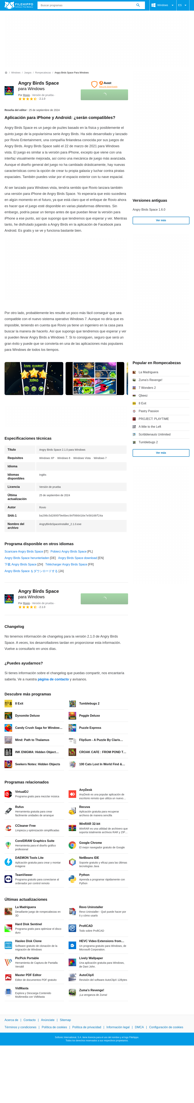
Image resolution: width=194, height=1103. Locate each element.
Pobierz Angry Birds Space (69, 551)
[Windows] (15, 72)
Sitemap (65, 1020)
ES (183, 5)
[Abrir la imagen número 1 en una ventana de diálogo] (95, 378)
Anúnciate (47, 1020)
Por (24, 95)
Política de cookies (54, 1027)
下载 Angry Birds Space (21, 564)
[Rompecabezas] (43, 72)
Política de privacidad (86, 1027)
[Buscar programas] (138, 5)
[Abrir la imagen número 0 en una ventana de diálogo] (34, 378)
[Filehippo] (19, 5)
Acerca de (11, 1020)
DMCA (139, 1027)
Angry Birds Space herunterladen (27, 558)
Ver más (161, 220)
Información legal (118, 1027)
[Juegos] (27, 72)
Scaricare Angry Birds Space (24, 551)
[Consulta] (91, 5)
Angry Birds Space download (77, 558)
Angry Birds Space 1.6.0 (149, 209)
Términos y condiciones (20, 1027)
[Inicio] (6, 72)
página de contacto (53, 679)
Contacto (29, 1020)
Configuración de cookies (166, 1027)
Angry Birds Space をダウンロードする (31, 571)
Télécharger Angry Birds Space (66, 564)
